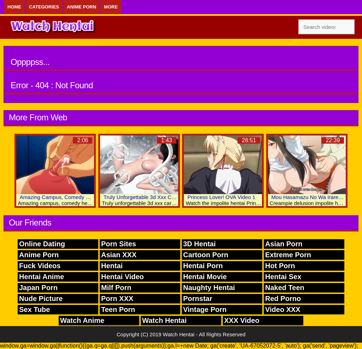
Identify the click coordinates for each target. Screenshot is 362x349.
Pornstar (197, 298)
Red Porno (283, 298)
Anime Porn (81, 7)
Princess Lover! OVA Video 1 (221, 197)
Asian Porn (284, 244)
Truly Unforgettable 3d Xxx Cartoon (145, 197)
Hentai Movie (205, 277)
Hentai (112, 266)
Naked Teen (284, 287)
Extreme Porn (288, 255)
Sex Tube (34, 309)
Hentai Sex (283, 277)
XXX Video (241, 320)
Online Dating (42, 244)
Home (14, 7)
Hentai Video (122, 277)
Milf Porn (116, 287)
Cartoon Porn (205, 255)
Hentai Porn (203, 266)
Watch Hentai (164, 320)
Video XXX (282, 309)
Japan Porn (38, 287)
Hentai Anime (41, 277)
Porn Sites (118, 244)
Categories (44, 7)
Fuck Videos (39, 266)
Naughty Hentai (209, 287)
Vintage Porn (205, 309)
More (111, 7)
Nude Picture (41, 298)
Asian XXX (118, 255)
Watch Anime (82, 320)
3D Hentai (199, 244)
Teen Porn (118, 309)
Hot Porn (280, 266)
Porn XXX (117, 298)
